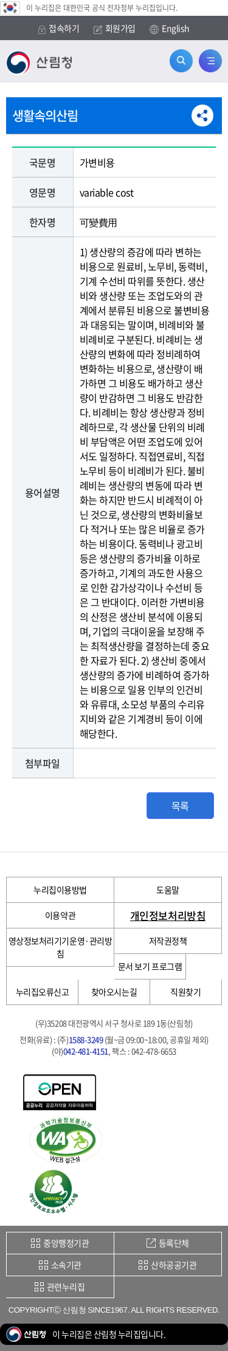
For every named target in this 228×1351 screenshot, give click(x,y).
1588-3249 (86, 1039)
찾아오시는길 (114, 992)
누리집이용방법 (60, 889)
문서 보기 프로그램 (150, 966)
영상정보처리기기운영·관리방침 (60, 947)
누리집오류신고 (42, 992)
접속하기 (58, 28)
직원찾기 (185, 992)
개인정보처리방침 (168, 915)
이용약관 (60, 915)
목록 (180, 805)
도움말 (167, 889)
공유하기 (202, 115)
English (170, 28)
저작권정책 (168, 941)
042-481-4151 (85, 1051)
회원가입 (115, 28)
